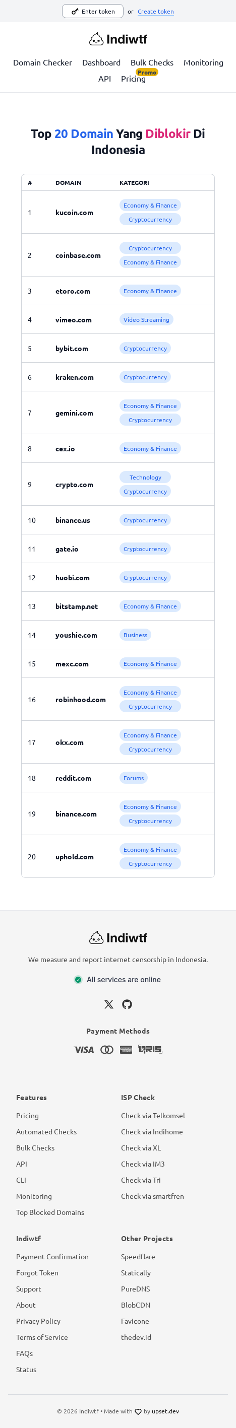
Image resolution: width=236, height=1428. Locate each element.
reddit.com (73, 777)
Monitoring (203, 62)
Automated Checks (46, 1131)
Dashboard (101, 62)
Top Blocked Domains (50, 1211)
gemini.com (74, 412)
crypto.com (74, 484)
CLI (21, 1179)
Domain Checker (42, 62)
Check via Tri (141, 1179)
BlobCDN (135, 1304)
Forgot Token (37, 1272)
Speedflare (138, 1256)
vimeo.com (73, 319)
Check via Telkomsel (153, 1115)
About (26, 1304)
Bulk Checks (152, 62)
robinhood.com (80, 699)
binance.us (72, 519)
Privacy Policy (38, 1320)
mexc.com (72, 663)
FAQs (24, 1352)
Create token (156, 11)
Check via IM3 (143, 1163)
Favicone (135, 1320)
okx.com (69, 741)
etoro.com (72, 290)
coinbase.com (78, 254)
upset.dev (165, 1411)
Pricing (133, 77)
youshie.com (76, 634)
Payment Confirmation (52, 1256)
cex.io (65, 448)
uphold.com (74, 856)
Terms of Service (42, 1336)
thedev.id (136, 1336)
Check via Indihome (152, 1131)
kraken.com (74, 376)
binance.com (76, 813)
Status (26, 1369)
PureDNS (135, 1288)
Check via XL (141, 1147)
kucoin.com (74, 212)
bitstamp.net (76, 605)
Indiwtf (89, 1411)
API (104, 78)
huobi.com (72, 577)
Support (28, 1288)
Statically (136, 1272)
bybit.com (71, 348)
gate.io (67, 548)
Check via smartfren (152, 1195)
